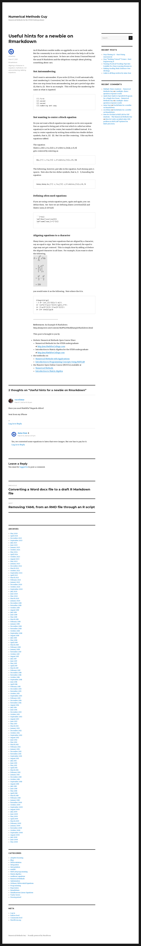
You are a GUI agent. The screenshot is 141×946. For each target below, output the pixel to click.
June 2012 (13, 740)
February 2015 (15, 698)
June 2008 (14, 840)
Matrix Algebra (15, 874)
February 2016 (15, 687)
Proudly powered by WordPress (39, 936)
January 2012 (15, 749)
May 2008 (14, 842)
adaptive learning (16, 858)
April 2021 (14, 575)
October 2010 (15, 779)
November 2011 (15, 754)
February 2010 (15, 798)
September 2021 (16, 573)
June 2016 (13, 682)
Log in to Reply (15, 424)
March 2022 (14, 568)
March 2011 (14, 770)
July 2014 (13, 707)
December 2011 (15, 751)
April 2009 (14, 819)
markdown (19, 68)
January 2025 (15, 547)
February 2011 (15, 772)
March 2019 (14, 619)
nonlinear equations (17, 876)
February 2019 (15, 622)
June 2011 (13, 763)
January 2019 (15, 624)
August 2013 (14, 719)
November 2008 (16, 828)
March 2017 (14, 668)
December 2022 (16, 566)
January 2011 (14, 775)
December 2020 (16, 585)
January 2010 (15, 800)
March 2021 (14, 578)
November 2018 (15, 629)
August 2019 (14, 610)
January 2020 (15, 601)
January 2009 (15, 826)
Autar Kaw (22, 433)
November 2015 (15, 691)
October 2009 (15, 805)
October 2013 (15, 714)
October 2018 (15, 631)
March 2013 (14, 726)
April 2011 (13, 768)
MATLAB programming (19, 872)
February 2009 (15, 823)
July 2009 (13, 812)
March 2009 (14, 821)
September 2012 (16, 735)
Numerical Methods (44, 368)
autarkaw (11, 56)
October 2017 (14, 654)
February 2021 (15, 580)
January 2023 (15, 564)
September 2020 (16, 589)
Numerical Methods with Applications (52, 359)
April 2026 (14, 536)
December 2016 (15, 673)
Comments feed (16, 918)
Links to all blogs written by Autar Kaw (117, 73)
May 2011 (13, 765)
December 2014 (16, 700)
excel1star (19, 400)
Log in (12, 913)
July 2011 (13, 761)
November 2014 (15, 703)
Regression (14, 888)
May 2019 (13, 617)
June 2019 (13, 615)
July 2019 (13, 612)
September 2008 (16, 833)
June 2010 (13, 789)
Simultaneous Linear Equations (21, 893)
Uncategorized (15, 897)
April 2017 (13, 666)
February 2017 (15, 670)
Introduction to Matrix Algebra (49, 371)
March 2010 (14, 796)
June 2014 (13, 710)
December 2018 (16, 626)
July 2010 (13, 786)
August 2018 (14, 636)
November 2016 (15, 675)
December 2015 (15, 689)
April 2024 (14, 554)
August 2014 (14, 705)
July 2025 (13, 543)
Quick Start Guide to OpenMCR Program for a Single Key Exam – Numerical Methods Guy (117, 98)
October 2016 (15, 677)
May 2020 (14, 596)
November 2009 (16, 802)
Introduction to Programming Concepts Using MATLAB (60, 362)
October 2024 (15, 550)
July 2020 (13, 591)
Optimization (15, 881)
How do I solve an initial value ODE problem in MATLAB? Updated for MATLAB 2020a (116, 121)
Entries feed (14, 915)
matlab (13, 869)
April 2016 (13, 684)
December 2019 (15, 603)
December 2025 (16, 538)
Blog (12, 860)
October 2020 (15, 587)
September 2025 (16, 540)
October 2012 (15, 733)
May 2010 (13, 791)
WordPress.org (15, 920)
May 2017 (13, 663)
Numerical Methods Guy (27, 16)
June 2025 (14, 545)
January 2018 (15, 649)
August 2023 (14, 559)
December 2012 (16, 731)
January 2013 (15, 728)
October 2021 (15, 571)
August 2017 (14, 656)
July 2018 (13, 638)
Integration (14, 865)
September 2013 (16, 717)
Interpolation (15, 867)
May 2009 (14, 816)
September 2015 (16, 696)
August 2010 (14, 784)
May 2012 (13, 742)
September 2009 (16, 807)
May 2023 (14, 561)
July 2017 (13, 659)
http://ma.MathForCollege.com (51, 352)
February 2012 (15, 747)
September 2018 (16, 633)
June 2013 (13, 721)
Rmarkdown (12, 62)
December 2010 (16, 777)
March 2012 (14, 744)
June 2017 (13, 661)
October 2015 (15, 693)
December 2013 (16, 712)
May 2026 (14, 533)
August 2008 (14, 835)
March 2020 (14, 598)
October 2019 (15, 608)
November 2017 (15, 652)
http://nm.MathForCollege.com (51, 346)
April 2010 (14, 793)
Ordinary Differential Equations (21, 883)
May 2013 (13, 724)
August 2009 (14, 809)
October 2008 (15, 830)
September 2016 (16, 680)
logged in (23, 467)
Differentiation (15, 862)
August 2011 (14, 758)
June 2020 (14, 594)
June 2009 (14, 814)
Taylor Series (15, 895)
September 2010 (16, 782)
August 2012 (14, 738)
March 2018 (14, 645)
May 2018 (13, 640)
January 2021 (15, 582)
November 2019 (15, 605)
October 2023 (15, 557)
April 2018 (14, 642)
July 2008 (13, 837)
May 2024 (14, 552)
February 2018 (15, 647)
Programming (15, 886)
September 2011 (16, 756)
